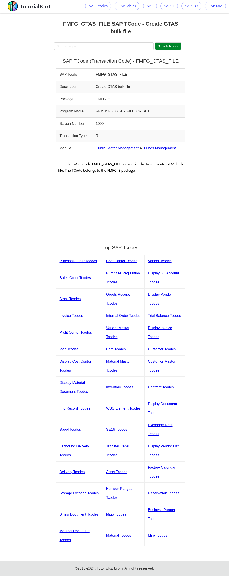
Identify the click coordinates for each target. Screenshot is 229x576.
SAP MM (215, 6)
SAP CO (191, 6)
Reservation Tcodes (163, 493)
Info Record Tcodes (75, 408)
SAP (150, 6)
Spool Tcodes (70, 429)
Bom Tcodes (116, 349)
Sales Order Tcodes (75, 278)
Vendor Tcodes (160, 261)
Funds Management (160, 148)
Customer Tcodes (162, 349)
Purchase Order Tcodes (78, 261)
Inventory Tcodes (119, 387)
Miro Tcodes (157, 535)
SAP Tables (127, 6)
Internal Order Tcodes (123, 316)
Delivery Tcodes (72, 472)
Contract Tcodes (161, 387)
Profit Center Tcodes (76, 332)
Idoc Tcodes (69, 349)
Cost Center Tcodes (121, 261)
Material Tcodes (118, 535)
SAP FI (169, 6)
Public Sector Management (117, 148)
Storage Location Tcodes (79, 493)
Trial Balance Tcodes (164, 316)
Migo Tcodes (116, 514)
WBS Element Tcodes (123, 408)
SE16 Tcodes (116, 429)
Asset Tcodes (116, 472)
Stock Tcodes (70, 299)
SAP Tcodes (98, 6)
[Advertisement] (26, 80)
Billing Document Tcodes (79, 514)
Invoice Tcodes (71, 316)
